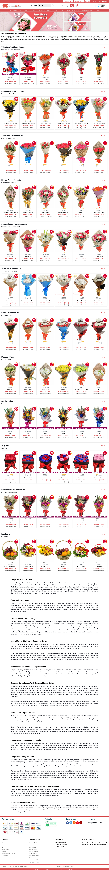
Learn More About (34, 839)
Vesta (81, 168)
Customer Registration (35, 842)
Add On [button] (57, 10)
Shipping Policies (33, 851)
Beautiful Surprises (45, 212)
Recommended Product (35, 859)
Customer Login (33, 845)
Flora (63, 168)
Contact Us (59, 839)
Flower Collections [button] (24, 10)
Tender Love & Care (28, 345)
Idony (45, 433)
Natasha (63, 522)
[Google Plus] (80, 822)
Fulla (28, 433)
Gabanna (63, 478)
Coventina (63, 433)
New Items (87, 1)
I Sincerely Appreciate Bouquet (28, 301)
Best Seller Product (79, 1)
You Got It (45, 256)
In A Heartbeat (28, 79)
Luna (10, 168)
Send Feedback (61, 842)
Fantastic (63, 256)
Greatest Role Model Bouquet (28, 123)
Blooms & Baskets (81, 566)
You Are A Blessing (98, 301)
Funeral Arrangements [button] (87, 10)
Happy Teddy (63, 345)
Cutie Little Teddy (81, 345)
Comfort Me (10, 345)
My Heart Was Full (81, 301)
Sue (99, 522)
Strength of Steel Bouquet (63, 123)
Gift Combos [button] (42, 10)
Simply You (81, 212)
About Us (4, 842)
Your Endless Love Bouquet (81, 123)
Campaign (31, 857)
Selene (45, 168)
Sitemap (4, 851)
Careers (4, 847)
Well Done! (81, 256)
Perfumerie (10, 478)
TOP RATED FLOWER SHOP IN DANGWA (65, 866)
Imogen (46, 79)
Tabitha (46, 522)
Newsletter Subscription (8, 853)
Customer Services (88, 839)
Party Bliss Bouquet (28, 212)
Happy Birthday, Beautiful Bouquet (10, 212)
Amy (99, 79)
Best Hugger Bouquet (46, 123)
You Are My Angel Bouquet (10, 123)
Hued (99, 389)
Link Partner (5, 855)
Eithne (81, 433)
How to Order (32, 847)
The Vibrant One (28, 389)
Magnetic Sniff (28, 478)
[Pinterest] (77, 822)
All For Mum (10, 389)
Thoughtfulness (63, 301)
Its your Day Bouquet (63, 212)
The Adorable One (45, 345)
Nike (10, 433)
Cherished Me (45, 389)
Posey (81, 522)
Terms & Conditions (34, 855)
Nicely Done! (10, 256)
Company (5, 839)
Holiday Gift (63, 566)
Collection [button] (98, 10)
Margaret (10, 522)
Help (105, 1)
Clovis (28, 522)
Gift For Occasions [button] (66, 10)
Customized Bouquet (90, 6)
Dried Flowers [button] (76, 10)
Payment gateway (7, 819)
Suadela (99, 433)
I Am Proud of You (99, 256)
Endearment (81, 478)
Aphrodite (81, 79)
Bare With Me (99, 345)
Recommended (68, 1)
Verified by (48, 819)
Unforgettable (63, 389)
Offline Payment (33, 849)
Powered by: (91, 819)
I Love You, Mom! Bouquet (99, 123)
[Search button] (72, 5)
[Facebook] (67, 822)
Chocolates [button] (34, 10)
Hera (28, 168)
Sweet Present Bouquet (98, 212)
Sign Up (100, 1)
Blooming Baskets (45, 566)
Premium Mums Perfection (81, 389)
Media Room (5, 849)
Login (93, 1)
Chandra (99, 168)
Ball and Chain (10, 79)
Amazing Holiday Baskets (10, 566)
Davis (63, 79)
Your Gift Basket (99, 566)
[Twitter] (70, 822)
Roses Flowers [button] (14, 10)
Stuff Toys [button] (50, 10)
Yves (46, 478)
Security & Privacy (33, 853)
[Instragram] (74, 822)
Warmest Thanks (10, 301)
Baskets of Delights (28, 566)
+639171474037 (63, 844)
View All (103, 47)
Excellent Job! (28, 256)
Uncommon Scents (98, 478)
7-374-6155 (61, 846)
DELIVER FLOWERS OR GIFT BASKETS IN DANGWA (14, 866)
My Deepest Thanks (46, 301)
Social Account (70, 819)
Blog (3, 845)
